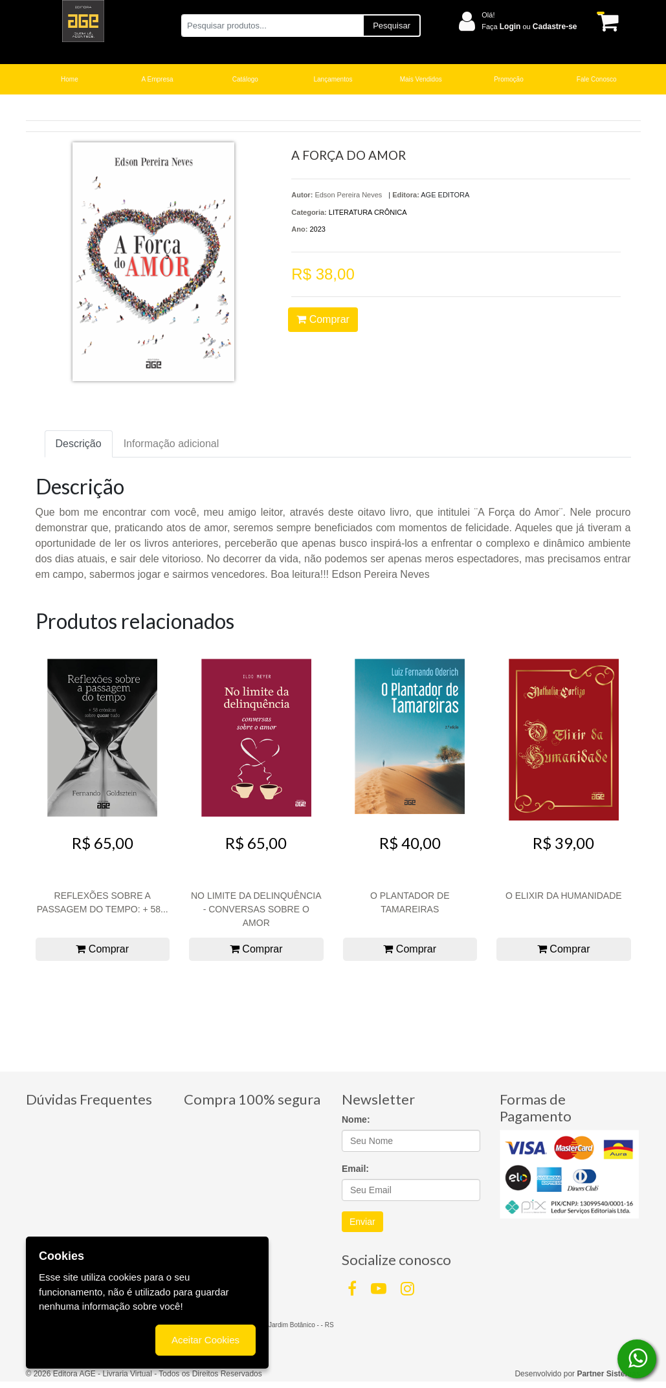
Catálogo (245, 79)
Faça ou (529, 26)
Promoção (509, 79)
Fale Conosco (597, 79)
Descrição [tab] (79, 443)
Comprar (323, 319)
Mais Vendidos (421, 79)
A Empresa (157, 79)
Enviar (362, 1222)
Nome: (356, 1119)
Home (69, 79)
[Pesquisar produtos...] (272, 25)
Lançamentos (332, 79)
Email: (355, 1168)
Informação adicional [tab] (171, 443)
